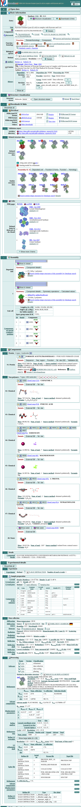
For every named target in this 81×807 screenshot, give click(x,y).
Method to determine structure (28, 674)
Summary (20, 267)
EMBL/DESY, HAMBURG (59, 624)
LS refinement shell (11, 747)
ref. (35, 163)
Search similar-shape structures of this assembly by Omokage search (52, 273)
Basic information (13, 13)
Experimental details (13, 562)
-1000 (21, 381)
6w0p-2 (52, 185)
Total (62, 732)
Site (43, 624)
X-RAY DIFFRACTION (27, 56)
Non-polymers (30, 377)
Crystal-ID (40, 588)
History (10, 82)
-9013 (41, 502)
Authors (10, 62)
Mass (20, 363)
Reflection (11, 641)
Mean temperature (23, 621)
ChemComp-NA (22, 433)
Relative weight (39, 636)
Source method (51, 363)
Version (29, 661)
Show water (24, 528)
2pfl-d (41, 173)
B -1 (24, 709)
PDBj (20, 204)
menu (75, 4)
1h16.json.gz (24, 121)
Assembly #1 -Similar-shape (24, 170)
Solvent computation (10, 702)
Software (12, 666)
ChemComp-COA (33, 380)
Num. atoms (22, 735)
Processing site (58, 73)
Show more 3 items (27, 251)
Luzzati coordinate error (27, 723)
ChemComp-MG (32, 455)
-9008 (21, 456)
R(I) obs (46, 642)
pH (18, 582)
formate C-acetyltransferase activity (57, 44)
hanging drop (43, 585)
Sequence (30, 360)
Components (11, 349)
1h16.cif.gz (24, 114)
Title (11, 27)
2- (18, 715)
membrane (40, 46)
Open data (10, 9)
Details (49, 31)
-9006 (71, 428)
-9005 (61, 428)
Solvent (55, 732)
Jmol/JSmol (74, 99)
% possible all (26, 647)
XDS (21, 666)
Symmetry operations (51, 291)
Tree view (50, 121)
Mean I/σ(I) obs (72, 645)
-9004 (51, 428)
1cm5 (51, 141)
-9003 (41, 428)
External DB (30, 384)
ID (17, 317)
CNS (21, 663)
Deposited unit (37, 170)
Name (21, 661)
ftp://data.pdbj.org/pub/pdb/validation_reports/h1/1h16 (36, 133)
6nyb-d (63, 185)
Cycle (19, 730)
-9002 (31, 428)
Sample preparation (14, 576)
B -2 (32, 709)
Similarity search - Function (27, 48)
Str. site (40, 384)
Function (20, 40)
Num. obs (37, 640)
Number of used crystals (56, 572)
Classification (38, 661)
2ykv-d (31, 185)
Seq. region (40, 360)
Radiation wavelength (11, 636)
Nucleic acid (39, 732)
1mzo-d (20, 173)
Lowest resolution (23, 649)
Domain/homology (33, 40)
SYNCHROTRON (48, 56)
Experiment (10, 569)
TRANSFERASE (23, 34)
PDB (36, 16)
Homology (73, 170)
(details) (58, 196)
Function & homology (52, 170)
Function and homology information (66, 39)
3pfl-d (63, 173)
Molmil (65, 99)
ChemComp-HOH (52, 528)
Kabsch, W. (27, 62)
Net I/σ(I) (60, 642)
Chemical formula (68, 588)
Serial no (36, 756)
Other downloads (26, 124)
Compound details (11, 556)
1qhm (62, 141)
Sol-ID (48, 588)
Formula (21, 400)
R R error (51, 679)
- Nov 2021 (35, 218)
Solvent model (22, 702)
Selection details (60, 691)
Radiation (11, 632)
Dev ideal (57, 792)
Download (10, 111)
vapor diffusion (30, 585)
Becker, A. (18, 62)
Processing (11, 658)
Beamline (20, 626)
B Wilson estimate (26, 642)
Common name (32, 588)
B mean (20, 706)
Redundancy (70, 640)
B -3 (40, 709)
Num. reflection (36, 691)
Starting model (33, 677)
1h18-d (31, 173)
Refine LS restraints (11, 738)
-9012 (31, 502)
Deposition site (41, 73)
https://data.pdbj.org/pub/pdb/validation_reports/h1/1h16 (37, 131)
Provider (39, 76)
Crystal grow (10, 582)
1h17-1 (52, 173)
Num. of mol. (38, 363)
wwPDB (28, 204)
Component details (34, 267)
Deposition (21, 73)
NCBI (36, 204)
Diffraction (11, 621)
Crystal (12, 579)
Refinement (11, 687)
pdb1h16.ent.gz (25, 118)
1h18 (29, 141)
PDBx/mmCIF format (67, 114)
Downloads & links (65, 19)
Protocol (20, 631)
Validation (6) (73, 360)
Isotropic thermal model (50, 681)
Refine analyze (12, 724)
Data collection (11, 618)
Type (53, 76)
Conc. (23, 588)
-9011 (21, 502)
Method (19, 572)
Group (38, 79)
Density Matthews (23, 580)
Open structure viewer (42, 99)
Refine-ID (24, 756)
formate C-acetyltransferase (31, 44)
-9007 (21, 431)
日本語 (78, 2)
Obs (46, 721)
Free (39, 721)
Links (9, 201)
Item (38, 85)
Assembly (10, 257)
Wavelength (32, 626)
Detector (12, 629)
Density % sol (44, 580)
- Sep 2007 (34, 240)
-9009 (21, 479)
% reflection (47, 691)
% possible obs (54, 640)
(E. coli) (28, 52)
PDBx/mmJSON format (68, 121)
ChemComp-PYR (33, 404)
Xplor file (11, 767)
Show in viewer (24, 264)
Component (46, 40)
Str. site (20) (60, 360)
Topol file (69, 756)
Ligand (48, 732)
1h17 (18, 141)
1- (18, 712)
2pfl (18, 152)
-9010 (31, 479)
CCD (47, 629)
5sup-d (41, 185)
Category (39, 82)
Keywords (9, 35)
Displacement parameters (10, 712)
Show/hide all (9, 108)
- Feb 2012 (34, 229)
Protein (17, 353)
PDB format (64, 118)
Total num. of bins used (63, 741)
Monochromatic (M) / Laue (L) (54, 631)
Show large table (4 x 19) (28, 738)
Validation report (12, 128)
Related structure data (14, 137)
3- (18, 717)
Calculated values (68, 291)
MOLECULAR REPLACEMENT (54, 674)
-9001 (21, 428)
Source (19, 624)
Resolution (20, 640)
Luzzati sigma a (30, 727)
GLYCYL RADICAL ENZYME (53, 34)
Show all (20, 90)
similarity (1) (33, 211)
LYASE (35, 34)
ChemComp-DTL (43, 479)
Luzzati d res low (29, 725)
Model (22, 317)
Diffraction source (11, 625)
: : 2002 (28, 64)
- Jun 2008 (34, 207)
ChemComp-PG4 (53, 502)
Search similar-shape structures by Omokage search (36, 196)
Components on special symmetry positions (8, 331)
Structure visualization (40, 19)
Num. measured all (42, 649)
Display (50, 114)
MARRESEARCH (29, 629)
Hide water (39, 528)
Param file (50, 756)
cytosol (50, 46)
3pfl (39, 141)
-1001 (21, 404)
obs (21, 699)
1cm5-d (20, 185)
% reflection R (23, 781)
